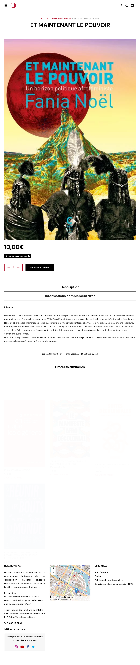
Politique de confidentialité (109, 580)
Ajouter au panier (39, 267)
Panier (98, 576)
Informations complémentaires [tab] (70, 296)
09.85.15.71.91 (14, 623)
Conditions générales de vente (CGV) (114, 584)
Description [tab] (70, 287)
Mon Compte (101, 572)
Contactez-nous (16, 629)
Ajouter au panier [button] (13, 450)
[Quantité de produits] (13, 267)
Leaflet (53, 597)
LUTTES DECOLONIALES (61, 19)
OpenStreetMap (66, 597)
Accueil (44, 19)
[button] (76, 591)
